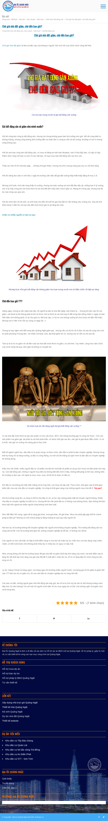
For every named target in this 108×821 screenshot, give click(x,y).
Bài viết (5, 16)
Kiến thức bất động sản (15, 31)
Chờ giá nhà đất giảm (44, 35)
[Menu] (102, 6)
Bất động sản (50, 31)
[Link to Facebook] (99, 817)
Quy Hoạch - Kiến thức (32, 31)
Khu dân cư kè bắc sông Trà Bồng (22, 749)
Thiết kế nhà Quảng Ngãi (14, 707)
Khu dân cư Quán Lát (16, 745)
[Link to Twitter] (103, 817)
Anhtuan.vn (39, 817)
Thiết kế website (10, 720)
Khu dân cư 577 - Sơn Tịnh (19, 758)
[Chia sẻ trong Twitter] (54, 618)
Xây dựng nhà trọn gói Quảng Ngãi (20, 702)
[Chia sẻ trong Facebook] (19, 618)
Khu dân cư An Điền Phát (18, 754)
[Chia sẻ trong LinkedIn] (88, 618)
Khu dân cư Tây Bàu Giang (19, 740)
